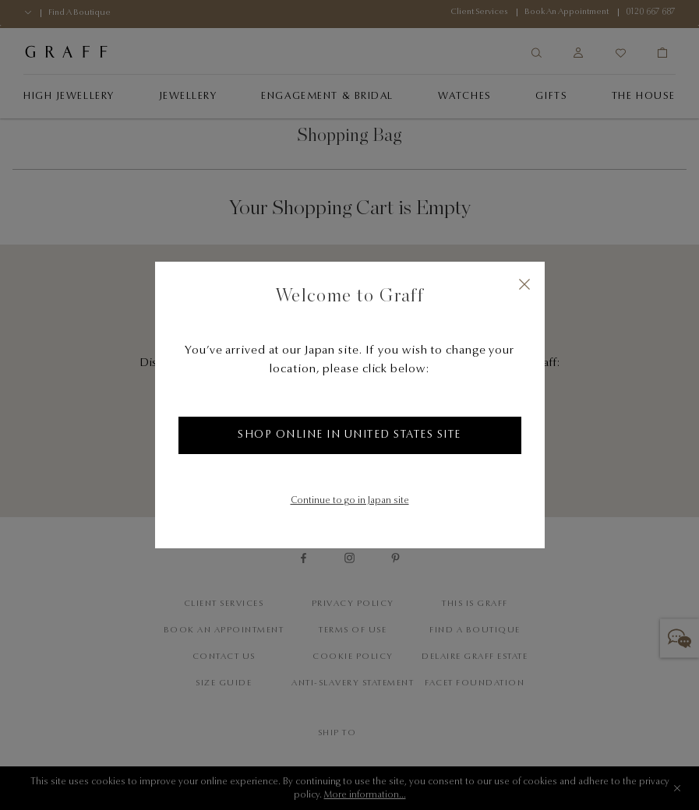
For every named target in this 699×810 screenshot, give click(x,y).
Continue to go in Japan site (350, 500)
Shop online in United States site (349, 435)
